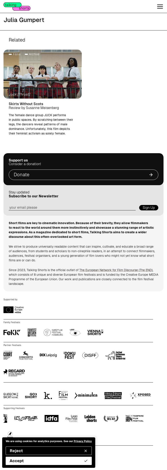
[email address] (72, 207)
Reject (49, 450)
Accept (49, 460)
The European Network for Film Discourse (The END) (116, 270)
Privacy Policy (83, 441)
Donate (83, 174)
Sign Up (149, 208)
